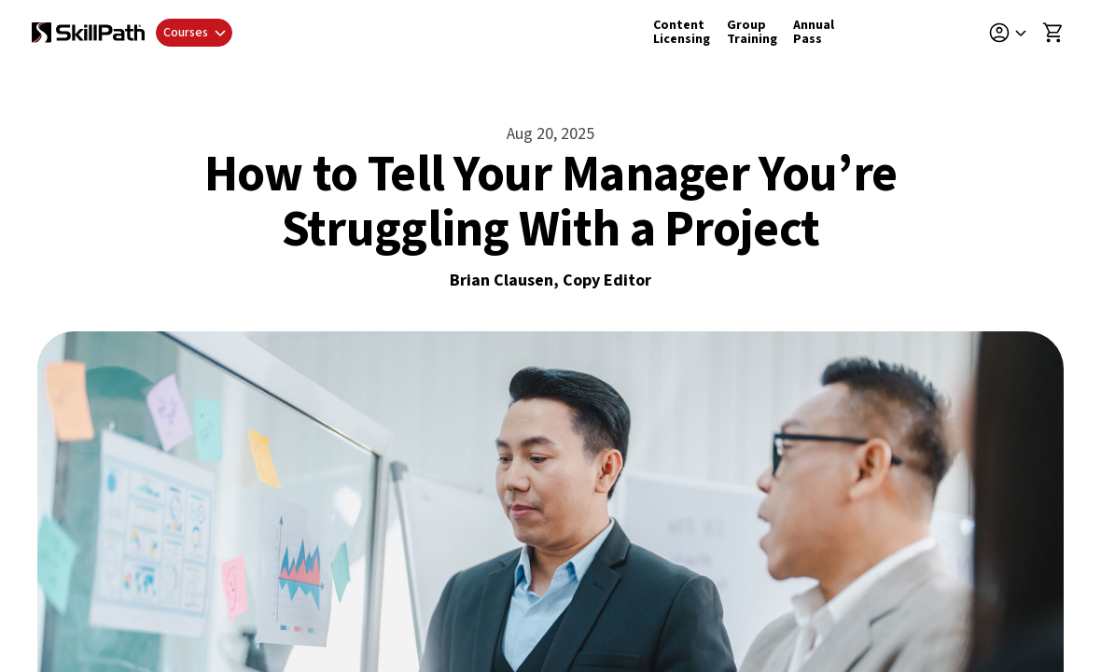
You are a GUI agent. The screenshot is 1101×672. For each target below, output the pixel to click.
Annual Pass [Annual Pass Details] (813, 32)
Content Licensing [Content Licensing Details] (681, 32)
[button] (1014, 33)
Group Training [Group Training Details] (752, 32)
